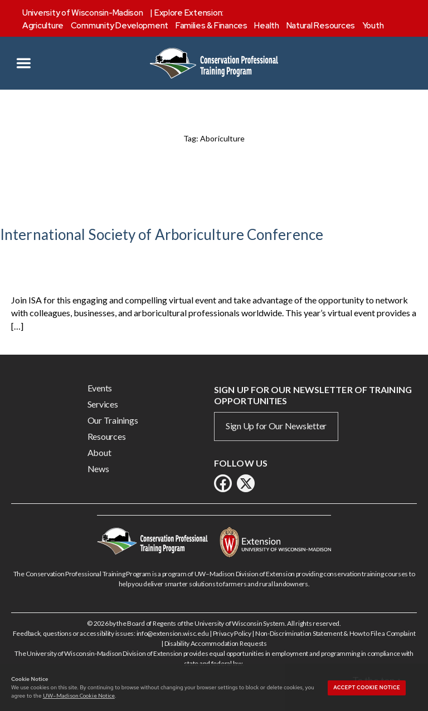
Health (266, 25)
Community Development (119, 25)
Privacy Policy (232, 633)
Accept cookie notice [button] (366, 687)
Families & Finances (211, 25)
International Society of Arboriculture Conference (161, 234)
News (98, 468)
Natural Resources (320, 25)
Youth (373, 25)
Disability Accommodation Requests (215, 643)
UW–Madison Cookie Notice (79, 695)
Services (102, 404)
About (99, 452)
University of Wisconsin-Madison (82, 12)
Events (99, 388)
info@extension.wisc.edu (173, 633)
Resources (106, 436)
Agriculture (43, 25)
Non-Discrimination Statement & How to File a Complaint (335, 633)
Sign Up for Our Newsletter (276, 425)
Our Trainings (112, 420)
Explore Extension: (188, 12)
